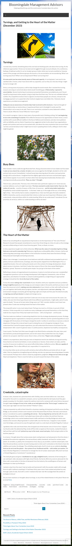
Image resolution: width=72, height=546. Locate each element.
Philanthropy (46, 492)
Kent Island (13, 486)
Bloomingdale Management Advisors (36, 4)
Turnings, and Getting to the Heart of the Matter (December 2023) (24, 529)
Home (15, 542)
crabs (49, 485)
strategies (33, 486)
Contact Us (55, 542)
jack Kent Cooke (58, 485)
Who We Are (21, 542)
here (10, 480)
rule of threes (23, 486)
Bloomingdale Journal (35, 492)
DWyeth (8, 492)
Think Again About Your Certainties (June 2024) (50, 503)
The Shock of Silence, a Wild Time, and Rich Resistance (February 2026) (25, 519)
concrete (42, 485)
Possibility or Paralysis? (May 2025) (14, 523)
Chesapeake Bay (31, 485)
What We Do (28, 542)
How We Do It (36, 542)
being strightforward (17, 485)
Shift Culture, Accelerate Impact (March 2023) (21, 498)
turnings (41, 486)
